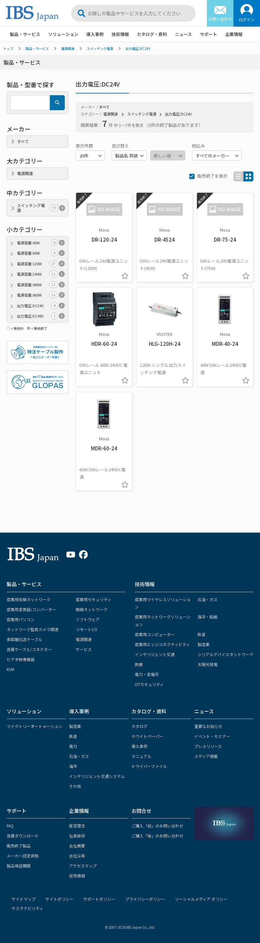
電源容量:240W (41, 274)
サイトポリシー (59, 899)
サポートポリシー (99, 899)
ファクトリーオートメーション (34, 726)
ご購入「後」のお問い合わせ (157, 835)
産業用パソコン (21, 619)
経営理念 (77, 825)
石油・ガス (207, 599)
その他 (75, 786)
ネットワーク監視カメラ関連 (32, 629)
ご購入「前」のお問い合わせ (157, 825)
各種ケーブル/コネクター (29, 649)
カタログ (139, 726)
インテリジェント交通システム (97, 776)
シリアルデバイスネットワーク (225, 654)
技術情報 (120, 34)
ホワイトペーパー (147, 736)
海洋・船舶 (207, 616)
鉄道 (202, 634)
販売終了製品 (19, 845)
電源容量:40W (41, 243)
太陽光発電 (207, 664)
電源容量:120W (41, 264)
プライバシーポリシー (145, 899)
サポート (208, 34)
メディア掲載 (206, 756)
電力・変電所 (147, 674)
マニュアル (141, 756)
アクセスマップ (83, 865)
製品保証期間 (19, 865)
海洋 (73, 766)
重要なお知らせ (208, 726)
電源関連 (67, 48)
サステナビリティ (27, 908)
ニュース (183, 34)
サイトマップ (24, 899)
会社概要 (77, 845)
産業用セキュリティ (93, 599)
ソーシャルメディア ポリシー (201, 899)
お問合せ (141, 810)
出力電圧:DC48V (41, 316)
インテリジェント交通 (155, 654)
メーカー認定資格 (23, 855)
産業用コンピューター (155, 634)
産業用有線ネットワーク (28, 599)
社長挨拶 (77, 835)
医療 (139, 664)
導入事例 (95, 34)
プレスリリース (208, 746)
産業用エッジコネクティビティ (162, 644)
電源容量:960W (41, 295)
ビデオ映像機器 (21, 659)
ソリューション (63, 34)
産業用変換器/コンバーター (31, 609)
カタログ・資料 (152, 34)
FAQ (10, 825)
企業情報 (233, 34)
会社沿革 (77, 855)
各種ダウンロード (23, 835)
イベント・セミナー (212, 736)
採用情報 (77, 875)
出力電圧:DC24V (138, 48)
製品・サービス (25, 34)
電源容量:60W (41, 253)
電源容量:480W (41, 285)
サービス (84, 649)
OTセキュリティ (149, 684)
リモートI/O (86, 629)
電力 (73, 746)
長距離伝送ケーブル (24, 639)
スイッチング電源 (100, 48)
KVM (10, 669)
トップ (8, 48)
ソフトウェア (88, 619)
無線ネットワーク (92, 609)
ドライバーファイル (149, 766)
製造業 (204, 644)
